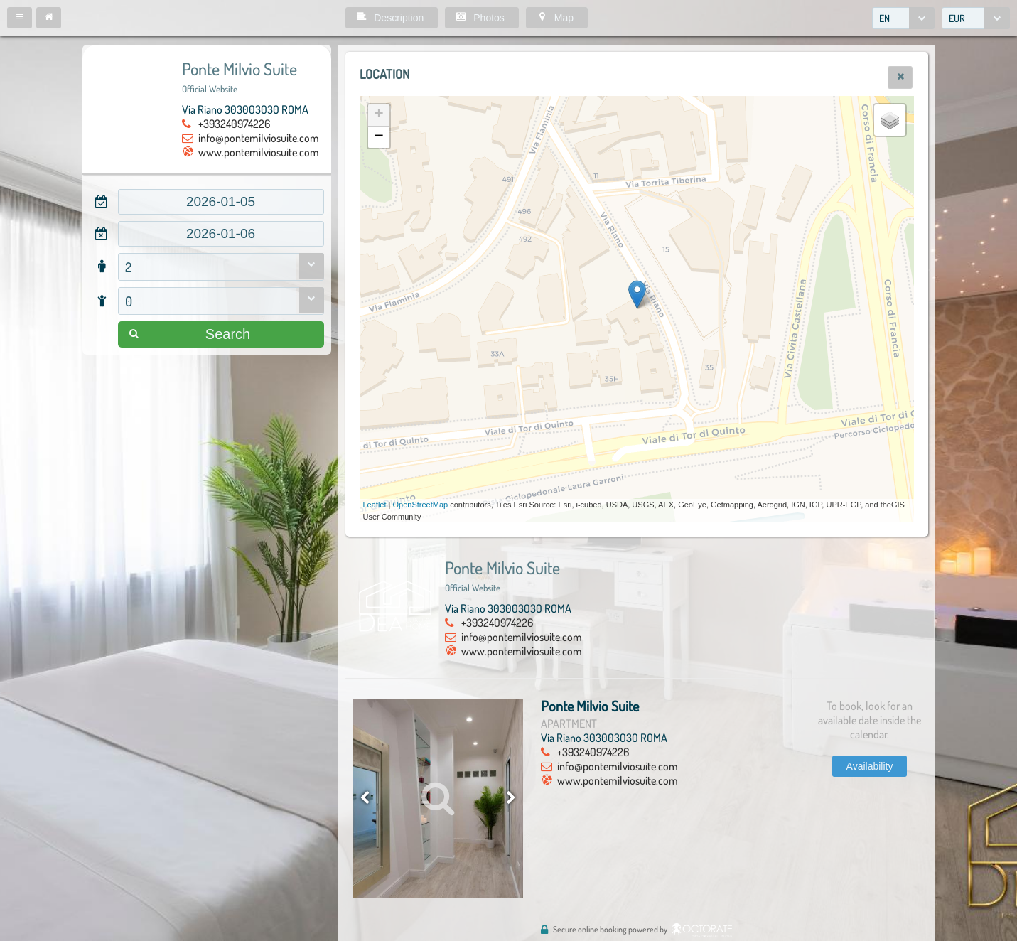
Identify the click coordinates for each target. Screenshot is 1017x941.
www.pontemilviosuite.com (258, 152)
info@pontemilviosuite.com (258, 138)
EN (884, 18)
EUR (957, 18)
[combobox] (903, 18)
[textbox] (221, 202)
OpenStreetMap (420, 504)
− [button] (378, 137)
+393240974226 (234, 124)
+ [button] (378, 115)
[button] (19, 17)
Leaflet (375, 504)
